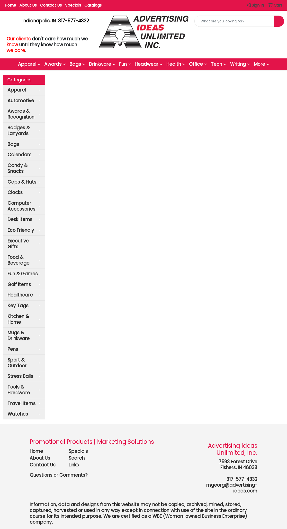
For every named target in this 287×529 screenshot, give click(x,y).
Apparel (17, 90)
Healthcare (20, 295)
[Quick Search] (234, 21)
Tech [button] (216, 64)
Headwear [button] (146, 64)
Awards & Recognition (21, 114)
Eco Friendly (21, 230)
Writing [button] (238, 64)
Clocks (15, 192)
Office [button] (196, 64)
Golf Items (19, 284)
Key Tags (18, 305)
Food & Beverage (18, 260)
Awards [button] (53, 64)
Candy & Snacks (17, 168)
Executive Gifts (18, 244)
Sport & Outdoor (17, 363)
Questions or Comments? (59, 475)
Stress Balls (20, 376)
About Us (28, 5)
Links (74, 465)
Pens (13, 349)
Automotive (21, 100)
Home (10, 5)
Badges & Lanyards (19, 130)
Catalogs (93, 5)
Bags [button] (75, 64)
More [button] (259, 64)
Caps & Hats (22, 182)
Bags (13, 144)
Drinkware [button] (100, 64)
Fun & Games (23, 273)
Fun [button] (123, 64)
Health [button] (173, 64)
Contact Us (51, 5)
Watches (18, 414)
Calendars (19, 154)
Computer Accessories (21, 206)
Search (77, 458)
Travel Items (22, 403)
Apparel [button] (27, 64)
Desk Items (20, 219)
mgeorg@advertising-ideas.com (231, 488)
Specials (73, 5)
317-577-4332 (241, 479)
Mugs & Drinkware (19, 335)
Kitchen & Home (18, 319)
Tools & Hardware (19, 390)
